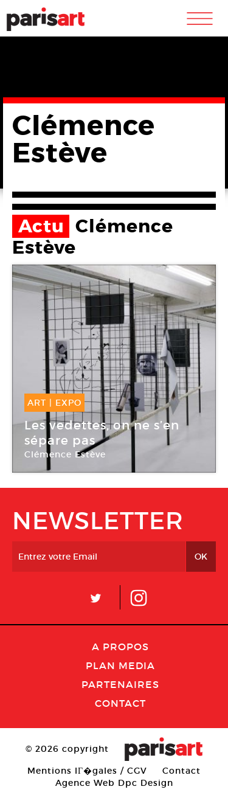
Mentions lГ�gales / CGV (87, 770)
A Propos (120, 647)
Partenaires (120, 684)
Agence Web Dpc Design (114, 782)
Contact (120, 703)
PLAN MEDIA (120, 665)
